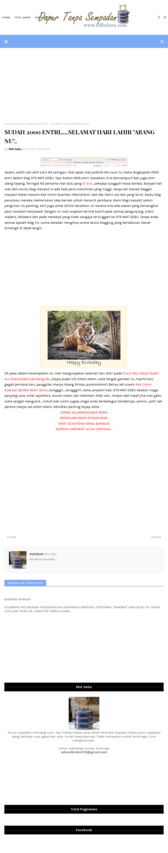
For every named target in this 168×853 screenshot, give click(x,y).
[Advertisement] (84, 85)
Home (8, 123)
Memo (18, 123)
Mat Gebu (15, 149)
